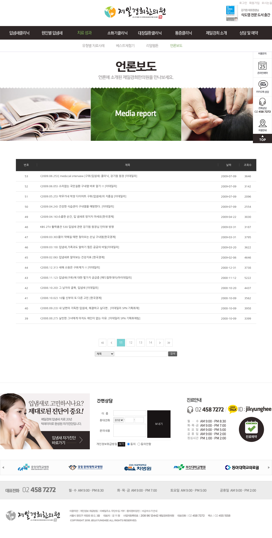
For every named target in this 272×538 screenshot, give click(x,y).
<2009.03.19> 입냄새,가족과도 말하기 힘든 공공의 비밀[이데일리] (79, 247)
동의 (131, 444)
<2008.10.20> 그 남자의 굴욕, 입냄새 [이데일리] (69, 287)
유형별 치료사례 (93, 45)
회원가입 (254, 3)
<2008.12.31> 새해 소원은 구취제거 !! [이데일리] (70, 267)
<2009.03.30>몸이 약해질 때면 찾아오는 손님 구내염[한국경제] (78, 237)
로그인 (243, 3)
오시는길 (267, 3)
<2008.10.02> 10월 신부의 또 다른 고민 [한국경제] (71, 298)
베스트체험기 (125, 45)
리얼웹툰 (152, 45)
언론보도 (176, 45)
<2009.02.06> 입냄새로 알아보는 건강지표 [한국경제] (72, 257)
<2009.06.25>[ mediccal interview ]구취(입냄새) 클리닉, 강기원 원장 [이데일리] (88, 176)
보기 (121, 444)
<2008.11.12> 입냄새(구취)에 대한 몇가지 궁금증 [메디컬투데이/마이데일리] (86, 277)
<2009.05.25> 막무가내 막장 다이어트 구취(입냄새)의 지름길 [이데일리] (83, 196)
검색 (172, 354)
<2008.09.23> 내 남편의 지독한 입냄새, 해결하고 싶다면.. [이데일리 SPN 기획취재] (90, 308)
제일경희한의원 (135, 12)
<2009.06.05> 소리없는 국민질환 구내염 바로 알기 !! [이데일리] (78, 186)
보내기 (159, 424)
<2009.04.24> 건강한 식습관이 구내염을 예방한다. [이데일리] (77, 206)
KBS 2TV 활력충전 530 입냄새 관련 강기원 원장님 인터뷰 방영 (77, 226)
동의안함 (144, 444)
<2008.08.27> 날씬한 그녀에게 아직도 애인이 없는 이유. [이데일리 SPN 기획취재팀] (90, 318)
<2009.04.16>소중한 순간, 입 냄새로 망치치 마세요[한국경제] (77, 216)
